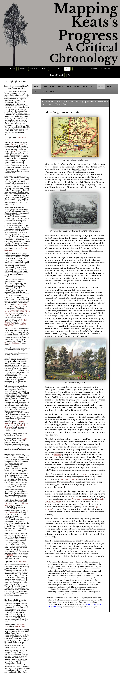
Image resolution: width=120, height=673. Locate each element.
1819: (36, 86)
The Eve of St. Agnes (81, 499)
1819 (67, 69)
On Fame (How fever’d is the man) (17, 312)
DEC (52, 91)
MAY (77, 86)
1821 (84, 69)
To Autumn (9, 503)
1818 (59, 69)
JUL (93, 86)
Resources (105, 69)
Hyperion (17, 151)
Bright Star (23, 561)
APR (68, 86)
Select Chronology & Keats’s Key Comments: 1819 (16, 87)
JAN (44, 86)
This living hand (21, 626)
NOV (44, 91)
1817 (51, 69)
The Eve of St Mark (17, 144)
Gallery (93, 69)
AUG (100, 86)
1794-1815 (33, 69)
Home (12, 69)
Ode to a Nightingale (12, 343)
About (22, 69)
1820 (76, 69)
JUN (85, 86)
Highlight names (17, 81)
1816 (43, 69)
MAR (60, 86)
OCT (36, 91)
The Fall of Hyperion (16, 511)
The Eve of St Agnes (70, 479)
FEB (52, 86)
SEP (109, 86)
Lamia (25, 439)
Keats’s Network (56, 75)
